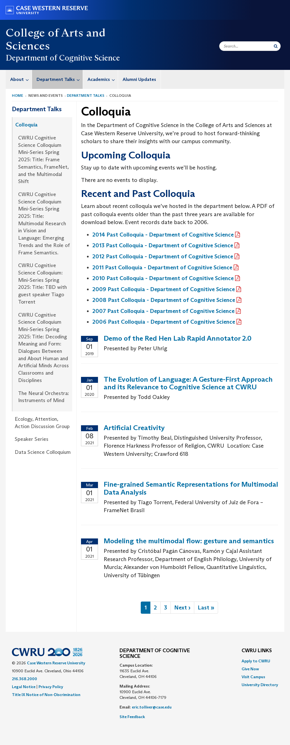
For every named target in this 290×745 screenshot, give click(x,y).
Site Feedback (132, 716)
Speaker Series (31, 439)
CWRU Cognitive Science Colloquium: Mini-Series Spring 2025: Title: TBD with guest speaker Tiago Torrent (42, 283)
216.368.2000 (24, 678)
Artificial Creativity (134, 427)
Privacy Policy (51, 686)
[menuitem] (19, 79)
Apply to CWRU (256, 661)
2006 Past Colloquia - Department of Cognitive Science (163, 321)
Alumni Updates (139, 79)
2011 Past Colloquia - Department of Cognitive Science (162, 267)
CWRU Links (257, 651)
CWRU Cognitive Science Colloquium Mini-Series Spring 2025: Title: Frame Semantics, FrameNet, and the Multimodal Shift (43, 159)
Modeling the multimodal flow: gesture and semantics (189, 540)
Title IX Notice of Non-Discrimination (46, 694)
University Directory (260, 684)
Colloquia (26, 125)
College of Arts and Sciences (56, 39)
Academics (103, 79)
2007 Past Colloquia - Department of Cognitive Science (163, 311)
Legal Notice (23, 686)
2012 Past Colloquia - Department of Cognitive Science (162, 256)
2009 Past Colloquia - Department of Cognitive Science (163, 289)
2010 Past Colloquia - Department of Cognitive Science (163, 278)
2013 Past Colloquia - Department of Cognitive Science (162, 245)
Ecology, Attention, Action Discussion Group (42, 423)
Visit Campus (253, 676)
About (21, 79)
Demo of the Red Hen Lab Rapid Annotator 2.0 (177, 338)
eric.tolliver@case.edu (152, 707)
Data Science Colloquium (43, 452)
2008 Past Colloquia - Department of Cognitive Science (163, 300)
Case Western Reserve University (56, 662)
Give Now (250, 668)
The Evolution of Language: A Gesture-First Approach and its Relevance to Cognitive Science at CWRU (188, 383)
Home (17, 95)
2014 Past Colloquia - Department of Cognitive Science (163, 234)
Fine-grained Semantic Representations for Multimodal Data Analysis (191, 488)
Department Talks (60, 79)
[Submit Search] (276, 46)
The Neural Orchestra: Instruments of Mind (43, 397)
